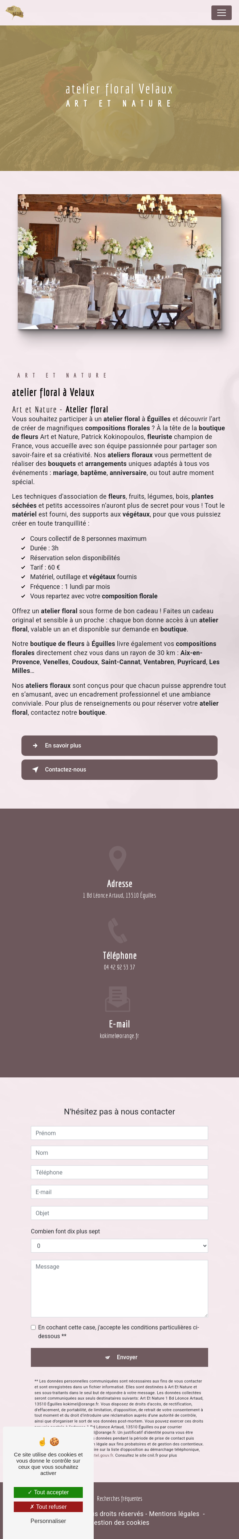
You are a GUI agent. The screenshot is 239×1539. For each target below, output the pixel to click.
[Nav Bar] (221, 12)
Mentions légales (174, 1514)
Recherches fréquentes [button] (119, 1498)
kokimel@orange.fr (119, 1012)
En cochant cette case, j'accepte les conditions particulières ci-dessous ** (118, 1309)
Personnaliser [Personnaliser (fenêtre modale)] (48, 1521)
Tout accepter (48, 1492)
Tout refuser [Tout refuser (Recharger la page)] (48, 1507)
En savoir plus (55, 745)
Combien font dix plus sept (65, 1208)
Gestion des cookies (120, 1522)
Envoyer (127, 1334)
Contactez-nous (57, 769)
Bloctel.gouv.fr (99, 1432)
